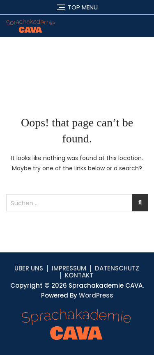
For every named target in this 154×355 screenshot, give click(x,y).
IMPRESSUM (69, 268)
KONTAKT (79, 275)
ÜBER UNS (28, 268)
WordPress (96, 295)
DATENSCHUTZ (117, 268)
